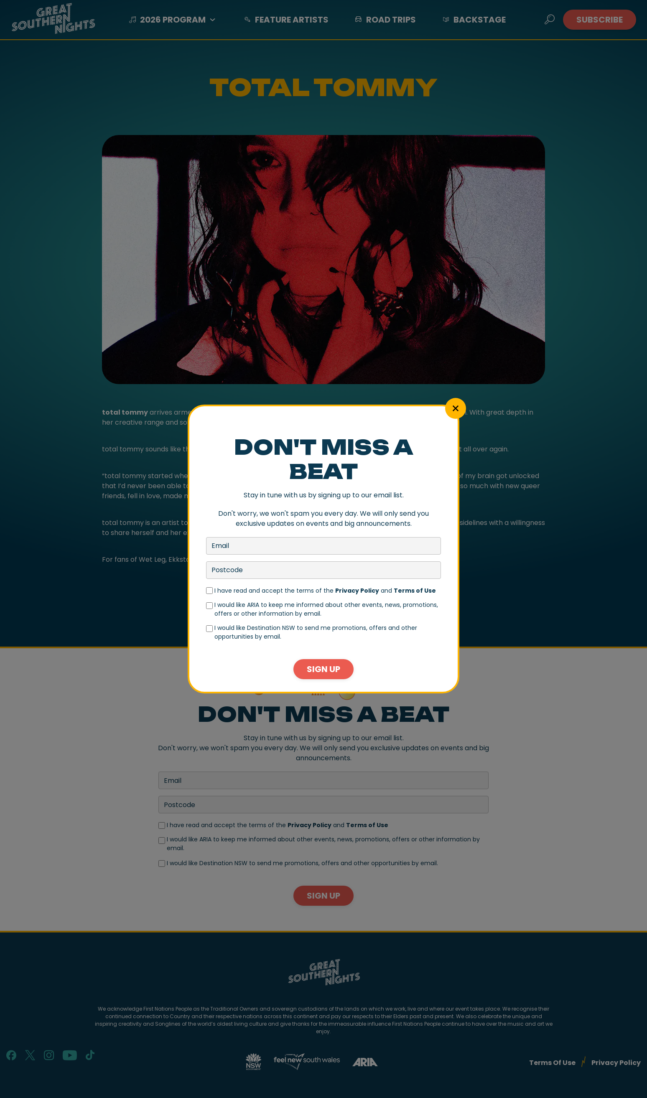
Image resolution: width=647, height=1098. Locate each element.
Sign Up (323, 669)
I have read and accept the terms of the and (325, 590)
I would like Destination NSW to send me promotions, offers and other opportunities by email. (315, 632)
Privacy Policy (357, 590)
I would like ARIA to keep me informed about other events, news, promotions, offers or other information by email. (326, 609)
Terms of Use (415, 590)
